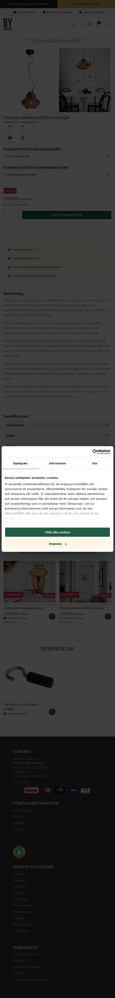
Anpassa (57, 543)
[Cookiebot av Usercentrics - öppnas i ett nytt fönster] (92, 452)
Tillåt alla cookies (57, 532)
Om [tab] (94, 463)
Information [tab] (57, 463)
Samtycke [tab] (20, 463)
